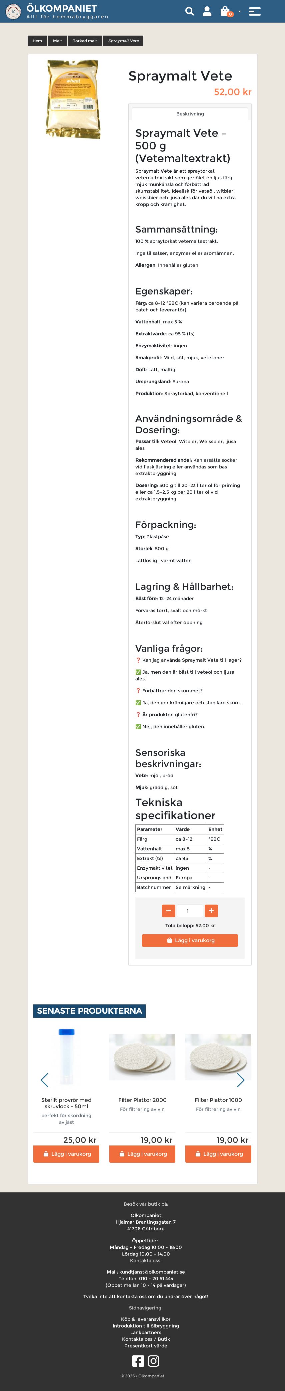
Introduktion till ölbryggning (146, 1326)
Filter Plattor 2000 (142, 1100)
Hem (37, 40)
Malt (57, 40)
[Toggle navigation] (255, 11)
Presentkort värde (145, 1346)
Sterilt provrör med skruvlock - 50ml (66, 1103)
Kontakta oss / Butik (146, 1339)
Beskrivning (190, 114)
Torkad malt (85, 40)
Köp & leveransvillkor (146, 1319)
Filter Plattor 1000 (218, 1100)
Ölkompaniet (61, 8)
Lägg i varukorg (190, 940)
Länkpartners (145, 1332)
